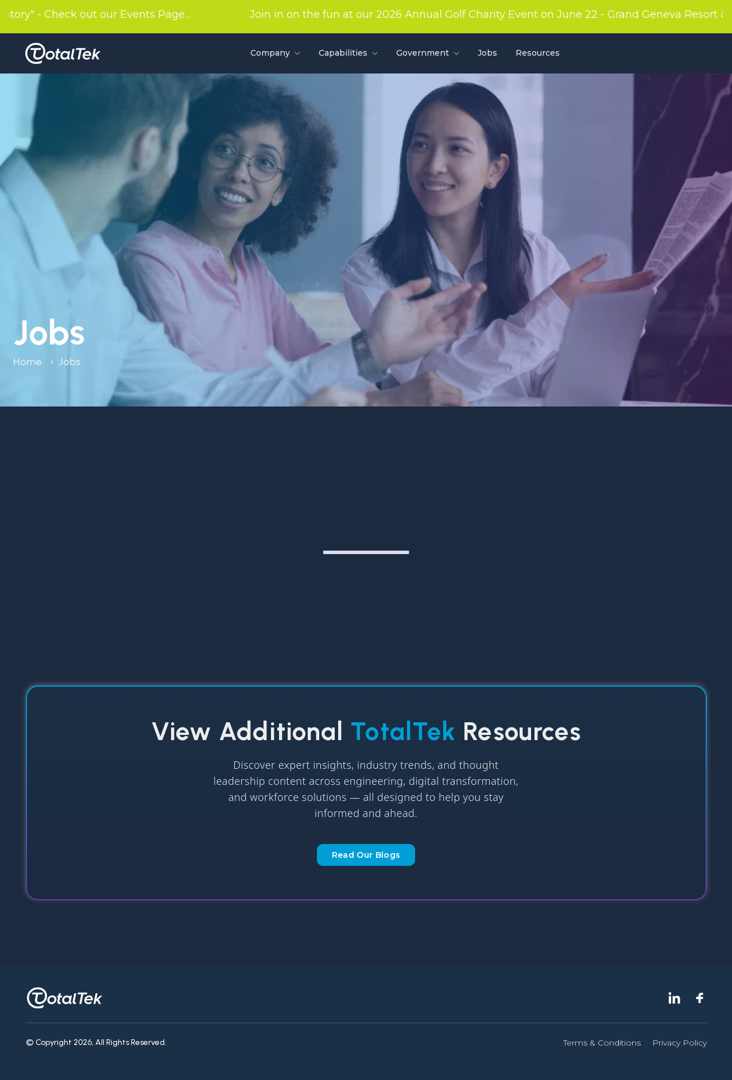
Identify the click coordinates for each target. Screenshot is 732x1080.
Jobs (487, 53)
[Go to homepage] (63, 53)
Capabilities (348, 53)
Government (427, 53)
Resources (538, 53)
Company (275, 53)
